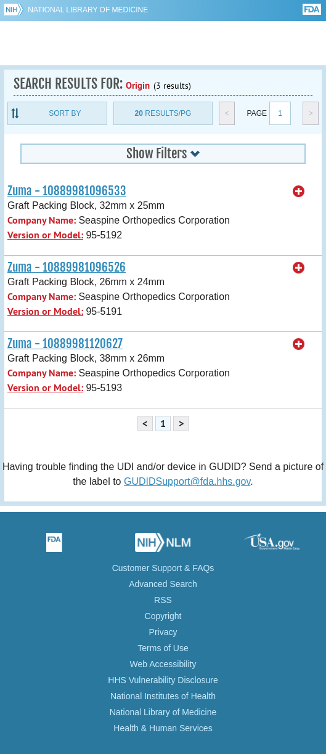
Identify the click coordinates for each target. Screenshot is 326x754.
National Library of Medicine (88, 10)
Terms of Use (162, 648)
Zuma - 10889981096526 (66, 267)
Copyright (163, 616)
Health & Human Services (162, 728)
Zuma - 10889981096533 (66, 191)
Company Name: (41, 220)
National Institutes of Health (163, 696)
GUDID (163, 43)
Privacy (163, 632)
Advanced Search (163, 584)
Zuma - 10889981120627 (65, 343)
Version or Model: (45, 235)
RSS (163, 600)
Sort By (65, 113)
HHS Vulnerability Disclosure (163, 680)
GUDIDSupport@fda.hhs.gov (187, 481)
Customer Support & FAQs (163, 568)
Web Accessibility (163, 664)
